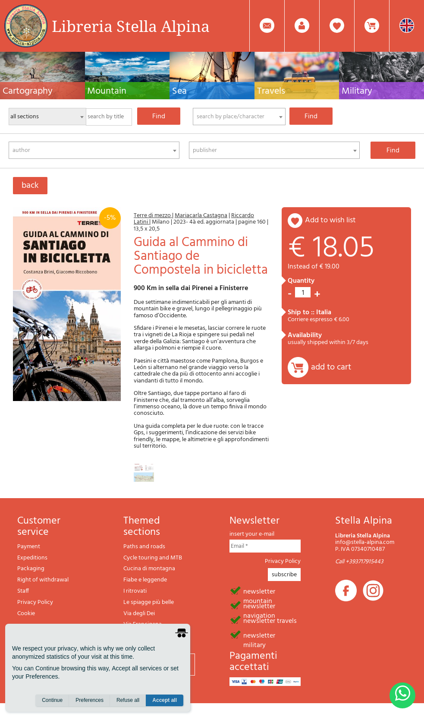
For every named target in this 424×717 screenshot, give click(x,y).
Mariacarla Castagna (201, 216)
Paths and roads (144, 546)
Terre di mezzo (153, 216)
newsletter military (259, 635)
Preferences (89, 700)
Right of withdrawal (43, 579)
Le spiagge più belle (148, 602)
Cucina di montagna (149, 568)
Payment (28, 546)
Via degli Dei (139, 613)
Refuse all (127, 700)
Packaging (30, 568)
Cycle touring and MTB (152, 557)
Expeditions (32, 557)
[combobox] (239, 116)
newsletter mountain (259, 591)
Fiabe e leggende (145, 579)
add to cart (331, 367)
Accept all (164, 700)
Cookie (26, 613)
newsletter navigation (259, 605)
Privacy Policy (35, 602)
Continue (52, 700)
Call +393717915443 (359, 562)
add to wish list (330, 220)
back (30, 186)
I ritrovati (135, 591)
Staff (23, 591)
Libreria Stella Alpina (131, 26)
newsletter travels (270, 620)
